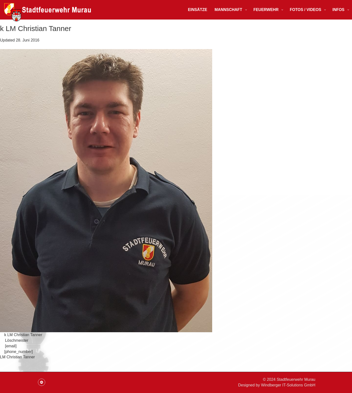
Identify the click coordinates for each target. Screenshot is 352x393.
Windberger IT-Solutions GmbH (288, 385)
